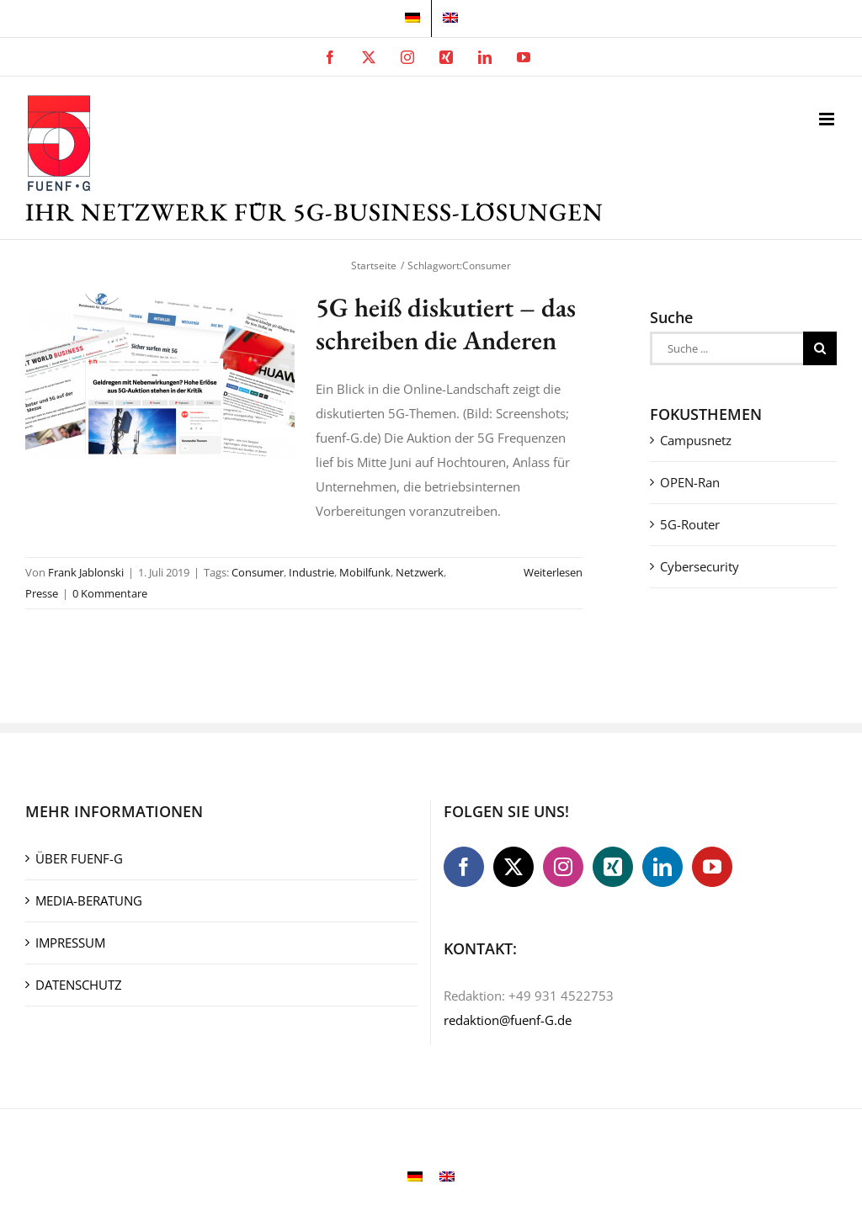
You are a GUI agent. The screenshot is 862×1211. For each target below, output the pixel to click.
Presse (41, 593)
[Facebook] (464, 867)
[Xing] (613, 867)
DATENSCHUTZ (78, 984)
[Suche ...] (726, 348)
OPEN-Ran (690, 482)
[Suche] (820, 348)
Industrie (311, 572)
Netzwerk (420, 572)
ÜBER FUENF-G (79, 858)
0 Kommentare (109, 593)
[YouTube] (712, 867)
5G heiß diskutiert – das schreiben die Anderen (446, 323)
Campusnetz (696, 440)
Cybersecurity (699, 566)
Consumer (257, 572)
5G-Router (690, 524)
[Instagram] (563, 867)
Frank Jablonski (86, 572)
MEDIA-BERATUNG (88, 900)
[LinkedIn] (662, 867)
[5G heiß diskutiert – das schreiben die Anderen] (160, 375)
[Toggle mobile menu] (828, 119)
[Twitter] (513, 867)
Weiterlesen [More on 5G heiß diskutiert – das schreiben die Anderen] (553, 572)
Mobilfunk (365, 572)
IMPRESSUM (70, 942)
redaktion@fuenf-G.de (508, 1020)
